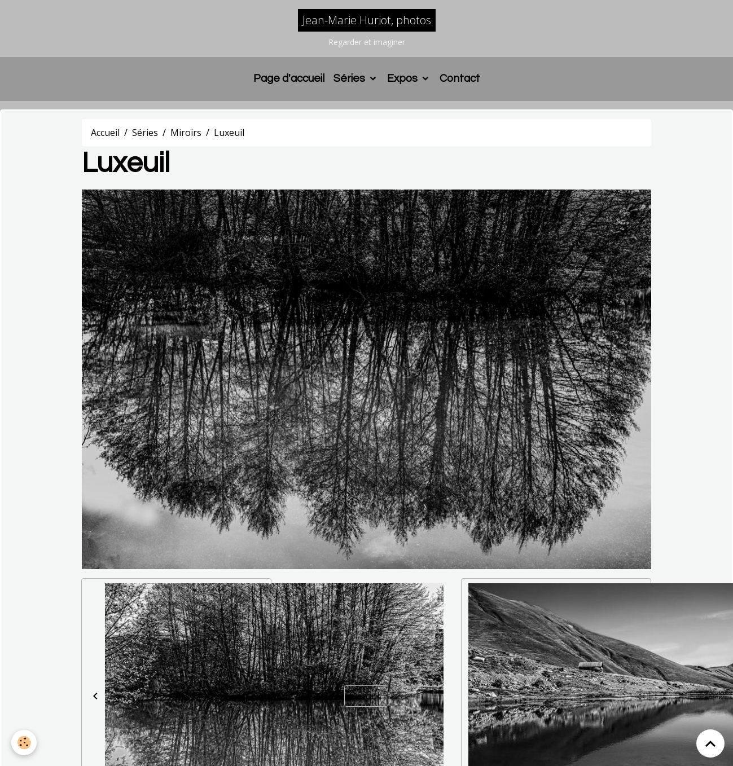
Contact (460, 78)
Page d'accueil (288, 78)
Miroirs (185, 132)
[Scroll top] (710, 743)
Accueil (105, 132)
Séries (350, 78)
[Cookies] (24, 742)
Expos (403, 78)
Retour (366, 696)
